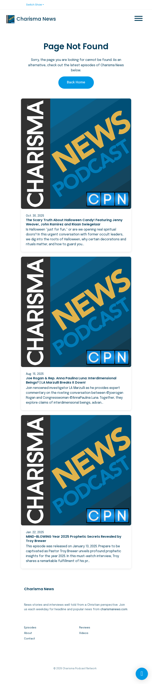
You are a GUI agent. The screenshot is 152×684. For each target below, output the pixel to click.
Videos (83, 633)
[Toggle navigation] (138, 19)
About (28, 633)
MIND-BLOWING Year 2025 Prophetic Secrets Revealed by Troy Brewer (73, 538)
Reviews (84, 627)
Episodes (30, 627)
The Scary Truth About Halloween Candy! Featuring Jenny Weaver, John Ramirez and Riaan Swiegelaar (74, 222)
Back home (76, 82)
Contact (29, 638)
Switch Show (34, 4)
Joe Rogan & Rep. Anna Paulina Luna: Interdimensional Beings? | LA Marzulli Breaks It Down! (71, 380)
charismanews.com (113, 609)
